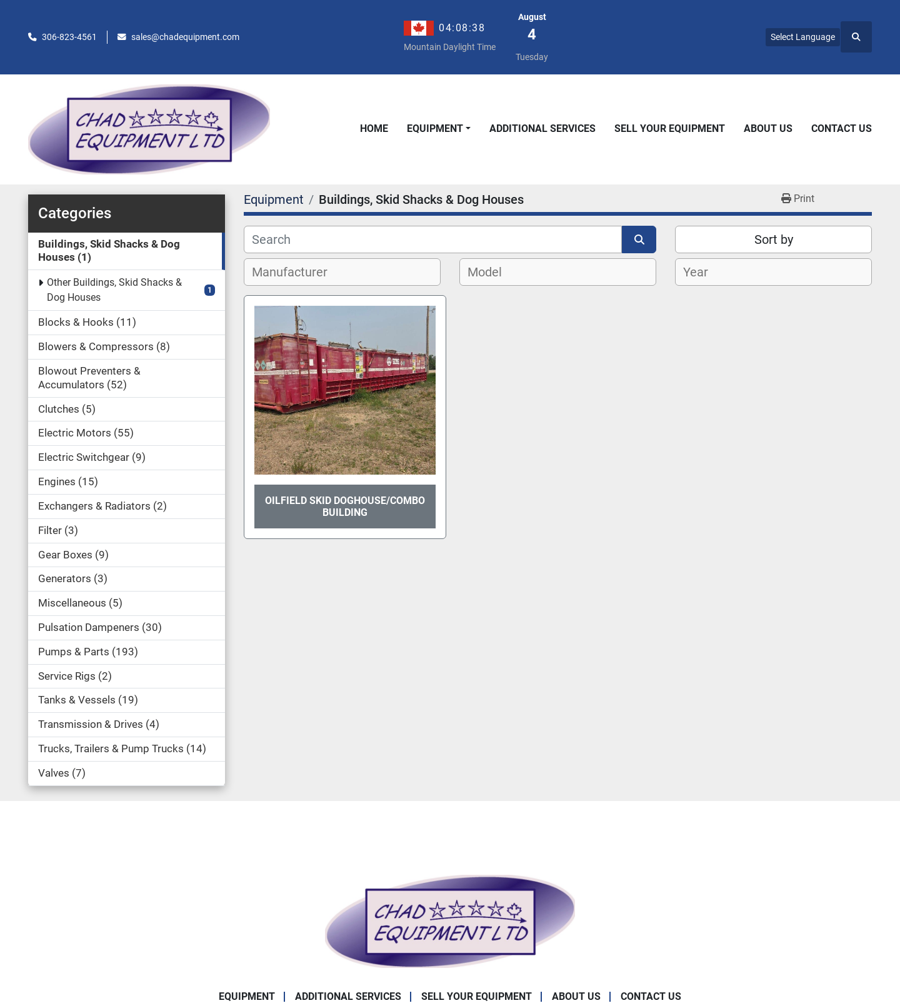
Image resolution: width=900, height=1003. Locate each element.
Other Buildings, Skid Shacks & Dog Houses (114, 289)
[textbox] (296, 272)
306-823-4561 (69, 37)
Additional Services (542, 128)
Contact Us (841, 128)
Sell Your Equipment (669, 128)
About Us (768, 128)
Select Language (803, 37)
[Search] (433, 239)
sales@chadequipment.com (185, 37)
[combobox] (342, 272)
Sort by (773, 239)
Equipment (435, 128)
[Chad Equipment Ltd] (450, 920)
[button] (439, 128)
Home (374, 128)
